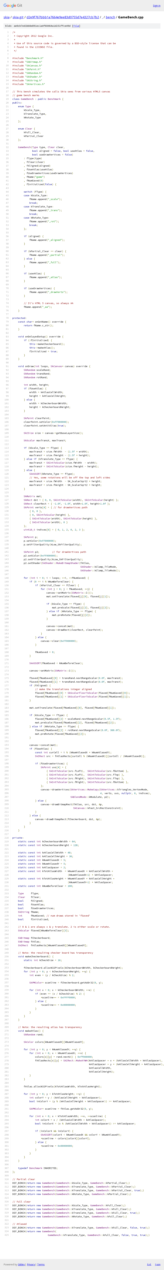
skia (7, 17)
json (157, 1264)
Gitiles (21, 1264)
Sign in (156, 5)
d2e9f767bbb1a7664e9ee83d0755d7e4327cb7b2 (63, 17)
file (76, 25)
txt (149, 1264)
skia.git (18, 17)
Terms (41, 1264)
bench (110, 17)
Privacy (31, 1264)
